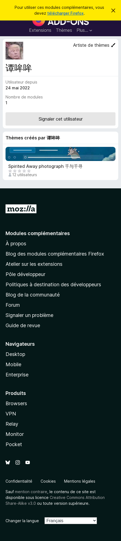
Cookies (48, 481)
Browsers (16, 403)
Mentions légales (79, 481)
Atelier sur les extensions (34, 264)
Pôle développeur (25, 274)
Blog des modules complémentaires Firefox (55, 254)
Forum (13, 305)
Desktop (15, 354)
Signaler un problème (29, 315)
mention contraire (31, 491)
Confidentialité (19, 481)
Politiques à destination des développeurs (53, 284)
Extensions (40, 30)
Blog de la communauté (33, 295)
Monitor (15, 434)
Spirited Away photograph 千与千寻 (45, 166)
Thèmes (64, 30)
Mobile (13, 364)
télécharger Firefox (65, 13)
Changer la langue (22, 520)
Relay (12, 424)
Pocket (14, 444)
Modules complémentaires (38, 233)
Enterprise (17, 375)
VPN (11, 414)
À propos (16, 243)
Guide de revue (23, 325)
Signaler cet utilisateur (61, 119)
